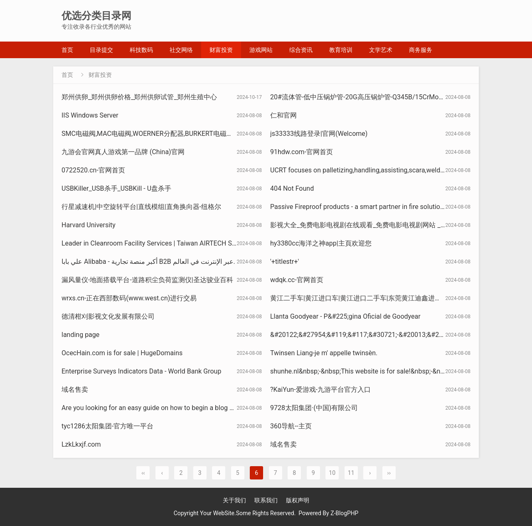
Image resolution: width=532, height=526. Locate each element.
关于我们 (234, 500)
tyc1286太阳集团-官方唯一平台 (107, 426)
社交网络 (181, 50)
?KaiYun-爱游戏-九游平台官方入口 (320, 389)
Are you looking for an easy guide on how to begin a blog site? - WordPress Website (184, 408)
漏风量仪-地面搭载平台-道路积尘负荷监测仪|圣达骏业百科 (147, 280)
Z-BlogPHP (344, 513)
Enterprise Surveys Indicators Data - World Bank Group (141, 371)
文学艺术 (380, 50)
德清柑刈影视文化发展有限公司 (108, 316)
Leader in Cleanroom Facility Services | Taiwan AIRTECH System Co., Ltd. (169, 243)
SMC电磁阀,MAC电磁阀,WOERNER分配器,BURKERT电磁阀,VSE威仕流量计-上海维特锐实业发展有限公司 (215, 134)
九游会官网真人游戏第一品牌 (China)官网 (123, 152)
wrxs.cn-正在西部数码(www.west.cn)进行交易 (129, 298)
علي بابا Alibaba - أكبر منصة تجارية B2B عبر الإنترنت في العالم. (148, 261)
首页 (67, 50)
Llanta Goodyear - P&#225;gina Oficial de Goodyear (345, 316)
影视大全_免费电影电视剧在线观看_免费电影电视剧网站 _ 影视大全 (369, 225)
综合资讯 (301, 50)
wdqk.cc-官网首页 (296, 280)
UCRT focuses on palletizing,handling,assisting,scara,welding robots (370, 170)
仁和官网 (283, 115)
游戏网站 (261, 50)
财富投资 (221, 50)
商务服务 (420, 50)
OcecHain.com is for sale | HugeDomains (122, 353)
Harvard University (89, 225)
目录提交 (101, 50)
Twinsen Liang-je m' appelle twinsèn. (323, 353)
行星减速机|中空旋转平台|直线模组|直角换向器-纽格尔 (141, 207)
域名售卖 (75, 389)
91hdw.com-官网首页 (301, 152)
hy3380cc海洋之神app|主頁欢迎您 (321, 243)
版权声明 (297, 500)
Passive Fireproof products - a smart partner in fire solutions (358, 207)
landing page (80, 335)
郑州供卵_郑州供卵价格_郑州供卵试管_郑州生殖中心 (139, 97)
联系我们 (266, 500)
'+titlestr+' (284, 261)
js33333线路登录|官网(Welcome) (318, 134)
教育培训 (340, 50)
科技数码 (141, 50)
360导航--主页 (291, 426)
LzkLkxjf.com (81, 444)
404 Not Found (292, 188)
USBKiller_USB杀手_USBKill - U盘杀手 (116, 188)
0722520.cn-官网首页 (93, 170)
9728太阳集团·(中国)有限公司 (314, 408)
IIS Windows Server (90, 115)
